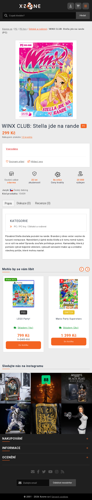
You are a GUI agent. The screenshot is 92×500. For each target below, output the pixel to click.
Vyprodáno (12, 149)
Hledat (83, 15)
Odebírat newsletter (62, 482)
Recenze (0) (42, 203)
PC (15, 226)
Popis (8, 203)
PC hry (22, 226)
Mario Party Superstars (69, 318)
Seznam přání (15, 161)
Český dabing (19, 190)
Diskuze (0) (24, 203)
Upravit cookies (60, 497)
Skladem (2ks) (71, 328)
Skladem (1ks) (25, 328)
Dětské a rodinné (37, 226)
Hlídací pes (35, 161)
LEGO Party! (23, 318)
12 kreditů (26, 137)
